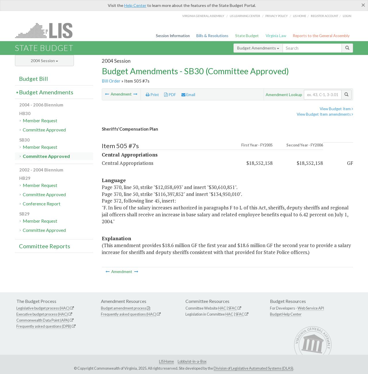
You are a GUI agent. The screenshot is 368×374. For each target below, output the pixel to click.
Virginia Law (276, 35)
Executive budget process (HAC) (42, 314)
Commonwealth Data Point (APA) (42, 320)
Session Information (173, 35)
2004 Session (44, 60)
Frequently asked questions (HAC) (128, 314)
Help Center (135, 5)
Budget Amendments (258, 47)
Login (347, 16)
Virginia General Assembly (203, 16)
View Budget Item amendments (325, 114)
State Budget (247, 35)
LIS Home (166, 361)
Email (188, 94)
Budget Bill (33, 78)
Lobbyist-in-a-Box (192, 361)
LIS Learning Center (245, 16)
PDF (170, 94)
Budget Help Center (286, 314)
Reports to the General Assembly (321, 35)
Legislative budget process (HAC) (43, 308)
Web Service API (311, 308)
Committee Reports (44, 246)
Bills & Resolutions (212, 35)
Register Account (324, 16)
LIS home (299, 16)
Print (152, 94)
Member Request (40, 120)
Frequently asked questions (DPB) (43, 326)
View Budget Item (336, 108)
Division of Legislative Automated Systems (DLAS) (253, 368)
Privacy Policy (276, 16)
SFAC (232, 308)
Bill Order (111, 80)
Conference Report (41, 203)
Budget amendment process (123, 308)
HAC (222, 308)
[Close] (363, 5)
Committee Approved (44, 129)
